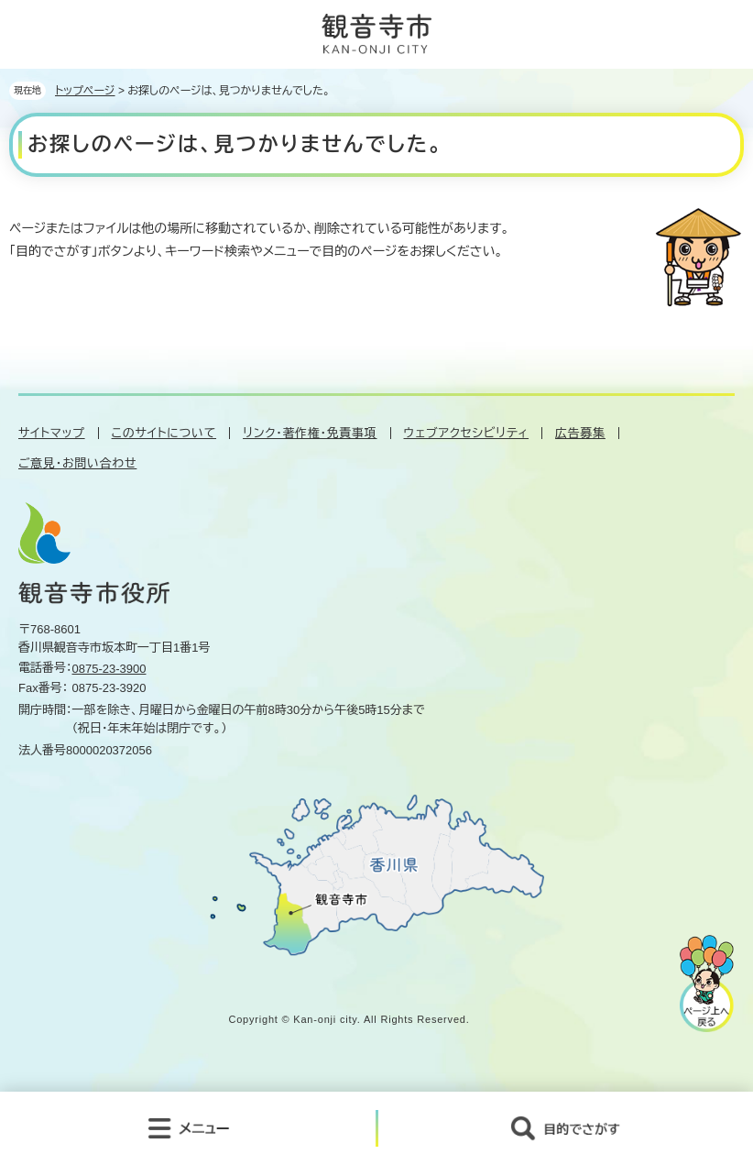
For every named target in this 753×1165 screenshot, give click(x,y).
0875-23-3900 (109, 669)
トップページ (85, 90)
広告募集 (580, 433)
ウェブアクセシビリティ (466, 433)
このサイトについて (164, 433)
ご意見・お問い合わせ (77, 463)
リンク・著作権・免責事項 (309, 433)
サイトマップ (51, 433)
